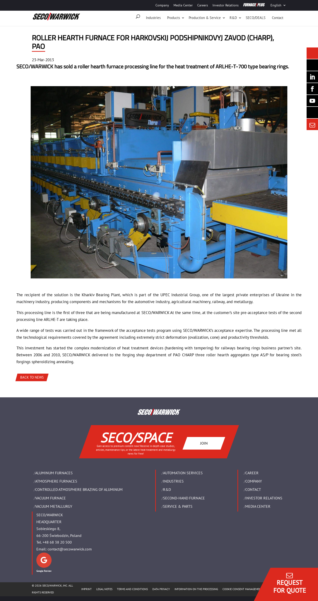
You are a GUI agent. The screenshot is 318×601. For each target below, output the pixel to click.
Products (173, 17)
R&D (233, 17)
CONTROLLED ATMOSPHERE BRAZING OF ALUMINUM (79, 489)
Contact (277, 17)
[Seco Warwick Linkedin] (312, 77)
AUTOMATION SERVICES (183, 472)
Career (252, 472)
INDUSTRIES (173, 481)
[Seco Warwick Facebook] (312, 88)
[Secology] (312, 112)
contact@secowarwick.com (70, 549)
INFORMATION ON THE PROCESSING (196, 589)
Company (162, 5)
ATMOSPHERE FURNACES (56, 481)
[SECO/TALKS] (312, 100)
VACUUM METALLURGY (53, 506)
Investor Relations (225, 5)
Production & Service (205, 17)
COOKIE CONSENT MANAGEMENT (242, 589)
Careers (202, 5)
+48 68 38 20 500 (57, 542)
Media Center (183, 5)
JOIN (204, 443)
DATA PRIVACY (161, 589)
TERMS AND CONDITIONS (132, 589)
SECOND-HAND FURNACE (184, 498)
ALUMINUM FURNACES (54, 472)
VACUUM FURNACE (50, 498)
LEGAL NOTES (104, 589)
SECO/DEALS (255, 17)
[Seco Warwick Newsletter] (312, 65)
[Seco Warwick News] (312, 53)
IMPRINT (86, 589)
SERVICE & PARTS (178, 506)
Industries (153, 17)
